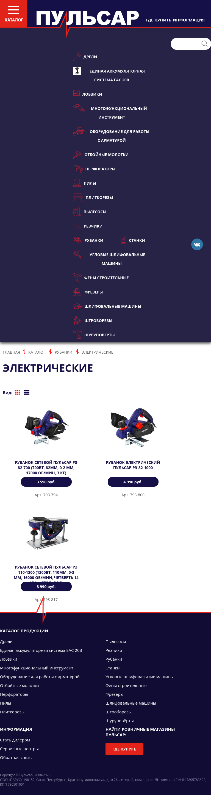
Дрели (85, 56)
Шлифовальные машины (107, 306)
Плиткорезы (93, 197)
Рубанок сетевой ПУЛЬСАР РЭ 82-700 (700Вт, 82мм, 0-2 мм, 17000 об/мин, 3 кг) (46, 467)
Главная (11, 352)
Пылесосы (89, 211)
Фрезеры (88, 292)
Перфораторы (94, 169)
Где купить (124, 749)
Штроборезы (92, 320)
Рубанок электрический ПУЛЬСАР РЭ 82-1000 (133, 465)
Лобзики (87, 94)
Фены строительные (101, 277)
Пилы (84, 183)
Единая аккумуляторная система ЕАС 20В (109, 74)
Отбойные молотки (101, 154)
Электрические (97, 352)
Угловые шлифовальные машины (109, 258)
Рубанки (88, 240)
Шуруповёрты (94, 335)
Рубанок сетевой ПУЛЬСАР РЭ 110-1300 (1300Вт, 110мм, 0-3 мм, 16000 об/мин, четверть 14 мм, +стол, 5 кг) (46, 574)
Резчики (87, 226)
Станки (133, 240)
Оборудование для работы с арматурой (111, 135)
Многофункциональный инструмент (110, 112)
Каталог (36, 352)
